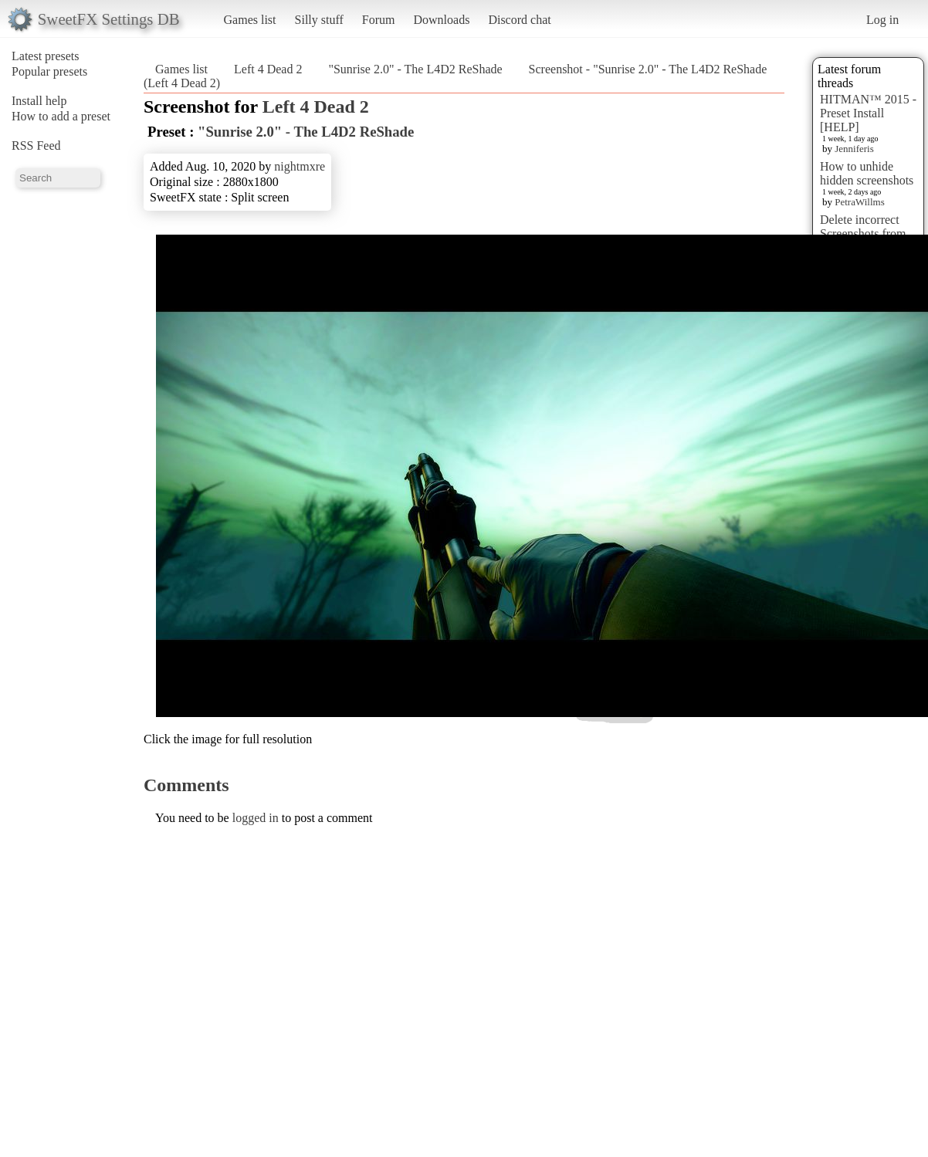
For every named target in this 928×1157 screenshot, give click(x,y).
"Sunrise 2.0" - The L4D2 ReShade (415, 69)
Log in (882, 19)
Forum (378, 19)
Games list (250, 19)
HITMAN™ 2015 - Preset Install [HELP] (868, 113)
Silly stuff (319, 19)
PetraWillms (859, 202)
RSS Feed (36, 145)
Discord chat (519, 19)
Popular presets (49, 71)
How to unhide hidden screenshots (866, 173)
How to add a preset (61, 116)
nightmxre (299, 166)
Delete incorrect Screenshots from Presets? (863, 233)
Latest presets (46, 56)
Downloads (441, 19)
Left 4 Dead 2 (268, 69)
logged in (255, 817)
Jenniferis (854, 148)
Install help (39, 100)
